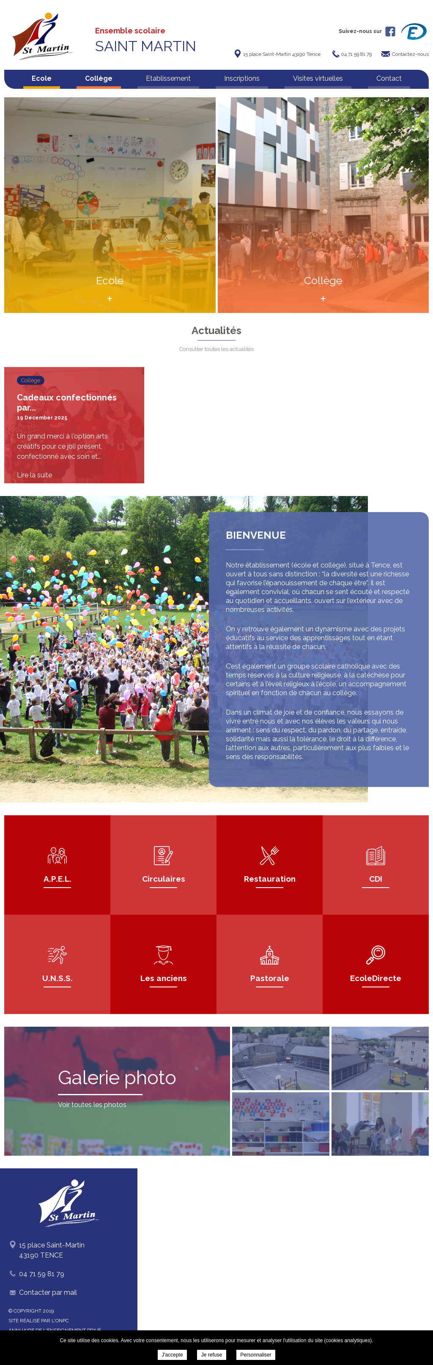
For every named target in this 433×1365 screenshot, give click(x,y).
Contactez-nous (410, 54)
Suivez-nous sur (367, 31)
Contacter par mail (48, 1292)
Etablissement (168, 78)
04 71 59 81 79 (41, 1274)
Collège (98, 78)
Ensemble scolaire (145, 40)
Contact (389, 78)
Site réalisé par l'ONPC (38, 1321)
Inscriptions (242, 78)
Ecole (42, 78)
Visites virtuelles (318, 78)
